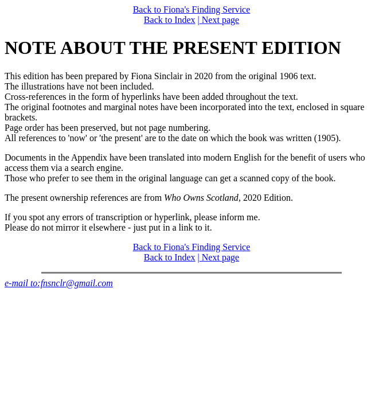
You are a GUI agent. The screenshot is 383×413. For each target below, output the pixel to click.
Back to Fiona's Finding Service (192, 9)
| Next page (219, 20)
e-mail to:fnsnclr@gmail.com (59, 283)
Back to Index (170, 20)
